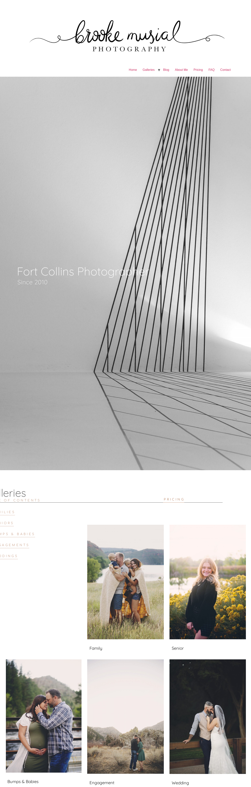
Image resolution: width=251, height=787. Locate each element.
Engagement (101, 782)
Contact (225, 69)
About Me (181, 69)
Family (95, 648)
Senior (178, 648)
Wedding (180, 782)
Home (133, 69)
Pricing (198, 69)
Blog (166, 69)
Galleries (149, 69)
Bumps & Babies (22, 781)
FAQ (212, 69)
